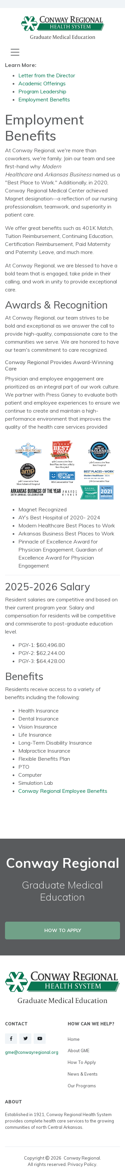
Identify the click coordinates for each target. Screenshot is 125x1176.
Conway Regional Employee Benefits (62, 790)
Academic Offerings (42, 83)
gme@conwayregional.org (31, 1052)
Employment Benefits (44, 99)
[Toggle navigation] (15, 53)
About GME (78, 1050)
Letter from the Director (46, 75)
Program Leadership (42, 91)
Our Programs (82, 1085)
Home (74, 1039)
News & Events (83, 1074)
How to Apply (82, 1062)
